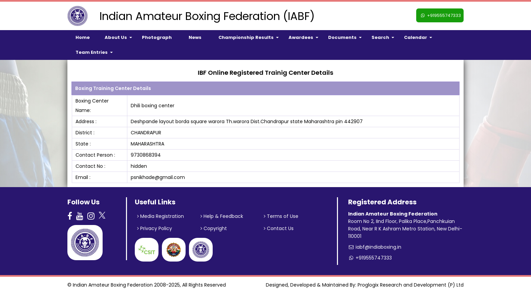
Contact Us (279, 228)
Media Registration (160, 216)
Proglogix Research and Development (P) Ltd (411, 284)
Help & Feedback (221, 216)
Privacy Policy (154, 228)
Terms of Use (281, 216)
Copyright (213, 228)
